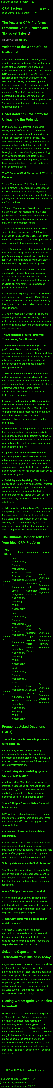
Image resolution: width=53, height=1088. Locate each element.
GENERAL (23, 40)
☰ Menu (44, 8)
